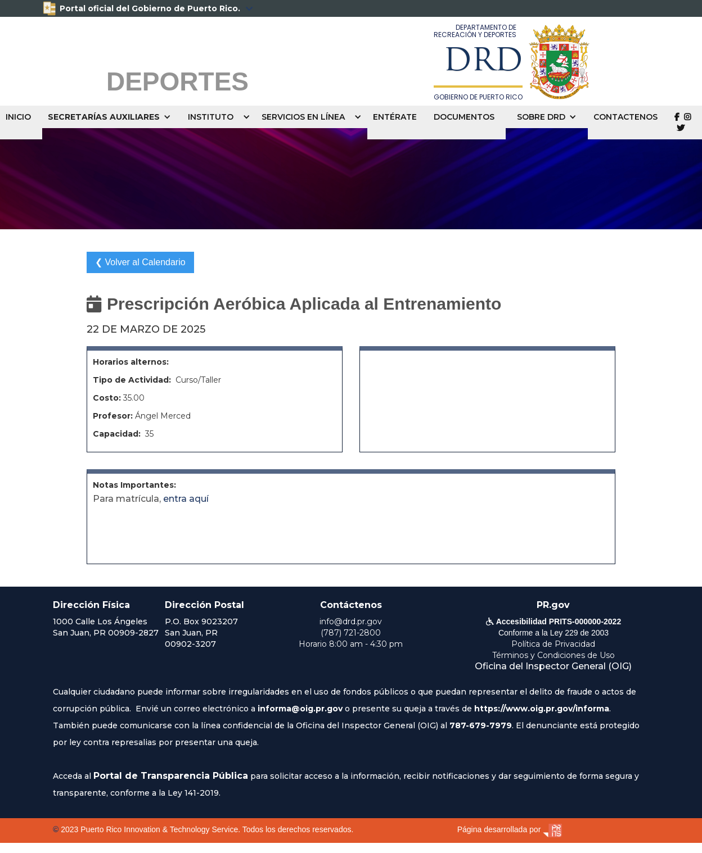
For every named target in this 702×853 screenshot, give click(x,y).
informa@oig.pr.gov (300, 709)
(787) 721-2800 (351, 633)
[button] (112, 117)
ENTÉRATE (395, 117)
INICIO (18, 117)
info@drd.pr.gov (351, 621)
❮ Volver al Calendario (140, 262)
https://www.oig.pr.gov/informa (541, 709)
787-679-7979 (480, 725)
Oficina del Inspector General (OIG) (553, 666)
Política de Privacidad (553, 644)
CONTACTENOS (625, 117)
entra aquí (186, 498)
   (682, 122)
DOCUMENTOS (464, 117)
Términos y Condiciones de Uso (553, 655)
